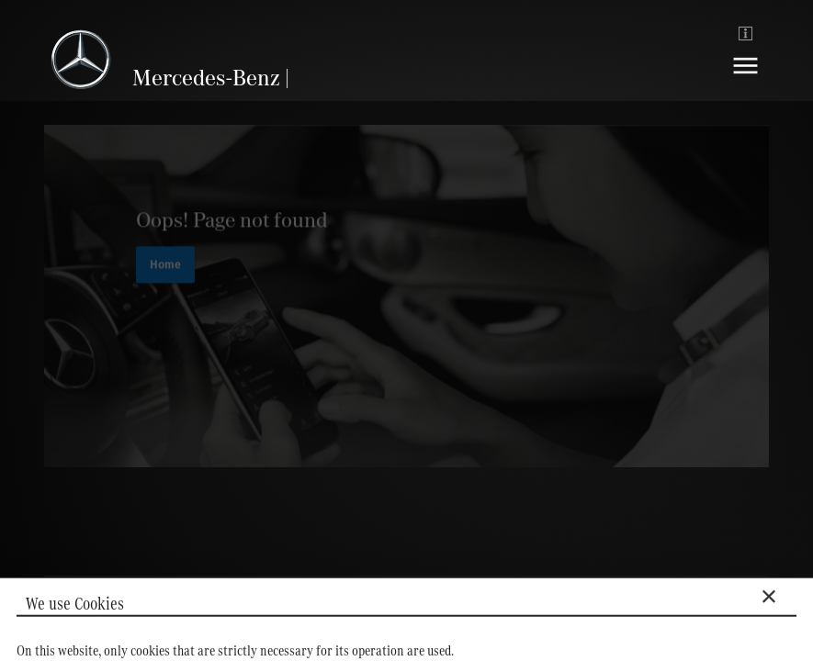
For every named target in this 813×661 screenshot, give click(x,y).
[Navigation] (745, 79)
